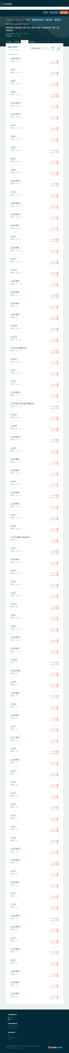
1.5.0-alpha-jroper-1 (20, 536)
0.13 (18, 36)
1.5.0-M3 (15, 470)
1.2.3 (13, 815)
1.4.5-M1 (15, 559)
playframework (9, 27)
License (10, 1039)
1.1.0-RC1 (15, 948)
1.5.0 (13, 381)
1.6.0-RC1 (15, 214)
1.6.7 (13, 69)
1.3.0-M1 (15, 882)
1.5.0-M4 (15, 459)
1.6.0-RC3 (15, 180)
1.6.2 (13, 147)
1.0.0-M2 (15, 982)
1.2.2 (13, 870)
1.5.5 (13, 191)
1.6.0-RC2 (15, 203)
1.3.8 (13, 704)
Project (9, 42)
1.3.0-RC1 (15, 859)
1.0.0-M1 (15, 993)
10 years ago (54, 996)
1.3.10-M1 (15, 670)
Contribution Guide (13, 1026)
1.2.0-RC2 (15, 915)
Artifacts (16, 42)
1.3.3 (13, 793)
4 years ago (54, 61)
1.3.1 (13, 826)
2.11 (20, 195)
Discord (11, 1019)
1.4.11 (14, 414)
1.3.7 (13, 726)
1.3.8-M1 (15, 715)
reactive (33, 27)
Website (49, 20)
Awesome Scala (54, 12)
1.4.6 (13, 525)
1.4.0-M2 (15, 692)
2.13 (17, 33)
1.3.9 (13, 681)
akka (54, 27)
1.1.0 (13, 937)
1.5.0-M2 (15, 492)
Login (64, 12)
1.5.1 (13, 370)
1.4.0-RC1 (15, 637)
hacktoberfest (18, 27)
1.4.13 (14, 336)
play (58, 27)
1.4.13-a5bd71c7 (19, 347)
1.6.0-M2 (15, 314)
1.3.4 (13, 781)
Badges (32, 42)
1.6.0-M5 (15, 280)
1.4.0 (13, 626)
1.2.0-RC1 (15, 926)
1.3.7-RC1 (15, 737)
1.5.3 (13, 258)
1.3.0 (13, 837)
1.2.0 (13, 904)
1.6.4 (13, 125)
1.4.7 (13, 514)
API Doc (46, 12)
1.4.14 (14, 325)
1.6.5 (13, 91)
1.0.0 (13, 960)
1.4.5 (13, 548)
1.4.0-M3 (15, 648)
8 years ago (54, 562)
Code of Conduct (12, 1037)
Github (10, 1017)
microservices (9, 30)
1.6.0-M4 (15, 292)
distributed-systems (46, 27)
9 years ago (54, 796)
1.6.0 (13, 169)
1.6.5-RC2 (15, 102)
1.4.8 (13, 481)
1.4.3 (13, 581)
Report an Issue (12, 1028)
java (29, 27)
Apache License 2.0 (38, 20)
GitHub (57, 20)
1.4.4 (13, 570)
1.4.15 (14, 269)
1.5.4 (13, 236)
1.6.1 (13, 158)
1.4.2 (13, 592)
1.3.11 (14, 603)
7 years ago (54, 362)
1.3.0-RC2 (15, 848)
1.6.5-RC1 (15, 114)
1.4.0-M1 (15, 759)
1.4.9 (13, 447)
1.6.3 (13, 136)
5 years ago (54, 94)
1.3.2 (13, 804)
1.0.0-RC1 (15, 971)
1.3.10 (14, 659)
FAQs (9, 1035)
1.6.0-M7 (15, 225)
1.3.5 (13, 770)
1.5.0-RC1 (15, 436)
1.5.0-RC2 (15, 392)
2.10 (25, 33)
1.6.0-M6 (15, 247)
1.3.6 (13, 748)
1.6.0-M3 (15, 303)
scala (24, 27)
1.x (15, 36)
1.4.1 (13, 614)
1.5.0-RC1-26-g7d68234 (22, 403)
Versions (24, 42)
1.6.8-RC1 (15, 58)
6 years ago (54, 150)
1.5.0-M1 (15, 503)
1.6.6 (13, 80)
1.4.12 (14, 358)
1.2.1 (13, 893)
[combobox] (39, 48)
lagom (9, 19)
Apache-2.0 (54, 63)
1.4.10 (14, 425)
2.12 (21, 33)
